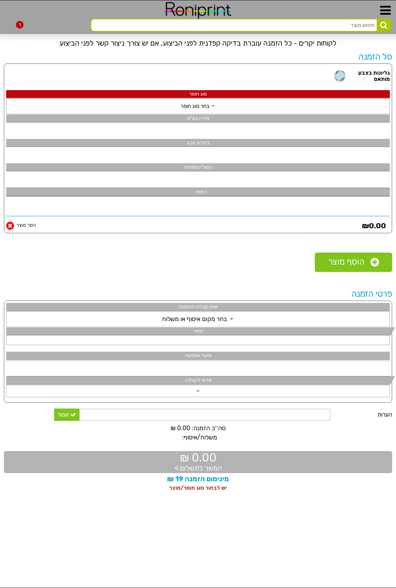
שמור (66, 414)
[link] (4, 51)
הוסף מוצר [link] (353, 261)
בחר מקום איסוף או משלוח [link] (198, 319)
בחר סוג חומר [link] (198, 106)
